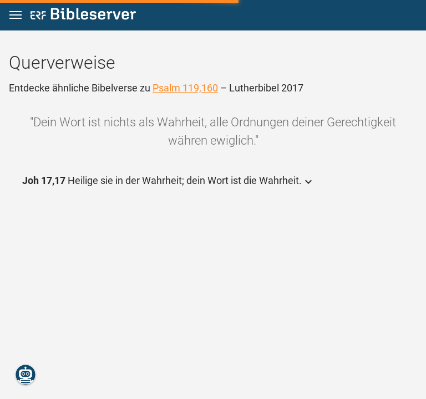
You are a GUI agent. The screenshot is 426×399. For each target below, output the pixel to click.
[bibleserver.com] (83, 16)
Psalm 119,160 (185, 88)
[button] (15, 15)
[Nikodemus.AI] (26, 375)
